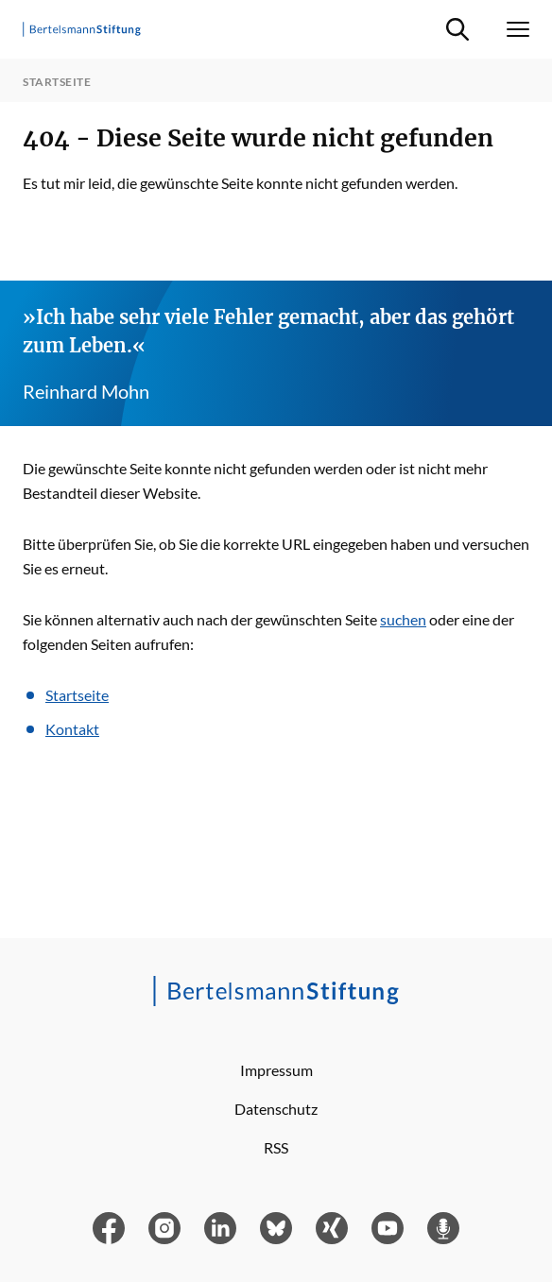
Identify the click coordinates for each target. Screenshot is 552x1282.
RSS (276, 1147)
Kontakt (72, 729)
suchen (403, 619)
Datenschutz (276, 1109)
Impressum (276, 1070)
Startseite (77, 695)
